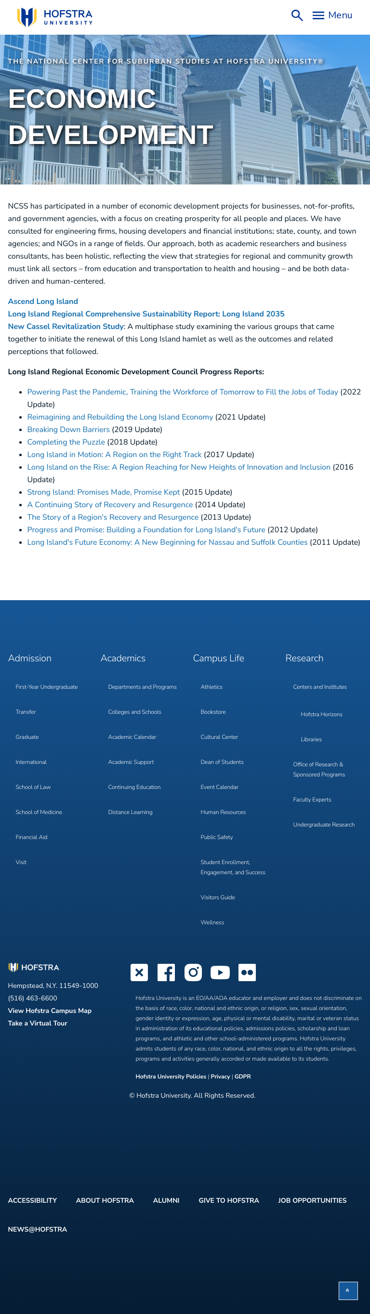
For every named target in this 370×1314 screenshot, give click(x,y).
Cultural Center (219, 737)
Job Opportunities (312, 1200)
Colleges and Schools (134, 712)
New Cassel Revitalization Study (66, 326)
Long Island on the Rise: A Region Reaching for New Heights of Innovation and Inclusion (179, 467)
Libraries (311, 740)
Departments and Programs (142, 687)
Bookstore (213, 712)
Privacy (220, 1077)
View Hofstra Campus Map (50, 1010)
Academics (123, 658)
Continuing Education (134, 787)
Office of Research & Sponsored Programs (319, 770)
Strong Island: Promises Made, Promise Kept (103, 492)
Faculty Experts (312, 800)
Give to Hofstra (228, 1200)
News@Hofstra (37, 1229)
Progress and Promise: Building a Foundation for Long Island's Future (146, 530)
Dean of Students (222, 762)
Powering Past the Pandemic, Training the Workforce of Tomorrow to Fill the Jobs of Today (182, 392)
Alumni (166, 1200)
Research (305, 658)
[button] (348, 1291)
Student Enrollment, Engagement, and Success (233, 868)
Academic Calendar (132, 737)
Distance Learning (130, 812)
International (31, 762)
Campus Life (218, 658)
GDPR (243, 1077)
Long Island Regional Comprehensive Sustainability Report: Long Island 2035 (147, 314)
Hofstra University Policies (172, 1077)
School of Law (33, 787)
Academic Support (131, 762)
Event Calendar (219, 787)
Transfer (26, 712)
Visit (21, 863)
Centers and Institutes (320, 687)
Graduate (27, 737)
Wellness (213, 923)
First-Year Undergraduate (47, 687)
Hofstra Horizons (322, 715)
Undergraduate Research (324, 825)
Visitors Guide (218, 898)
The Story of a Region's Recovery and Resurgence (113, 517)
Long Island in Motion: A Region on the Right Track (114, 454)
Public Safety (217, 837)
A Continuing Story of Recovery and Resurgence (110, 504)
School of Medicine (39, 812)
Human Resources (223, 812)
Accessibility (32, 1200)
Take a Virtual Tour (37, 1023)
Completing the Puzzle (66, 442)
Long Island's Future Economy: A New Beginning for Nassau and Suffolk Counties (167, 542)
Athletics (212, 687)
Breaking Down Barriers (68, 429)
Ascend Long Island (43, 301)
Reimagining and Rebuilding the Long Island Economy (120, 417)
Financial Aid (32, 837)
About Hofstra (105, 1200)
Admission (30, 658)
